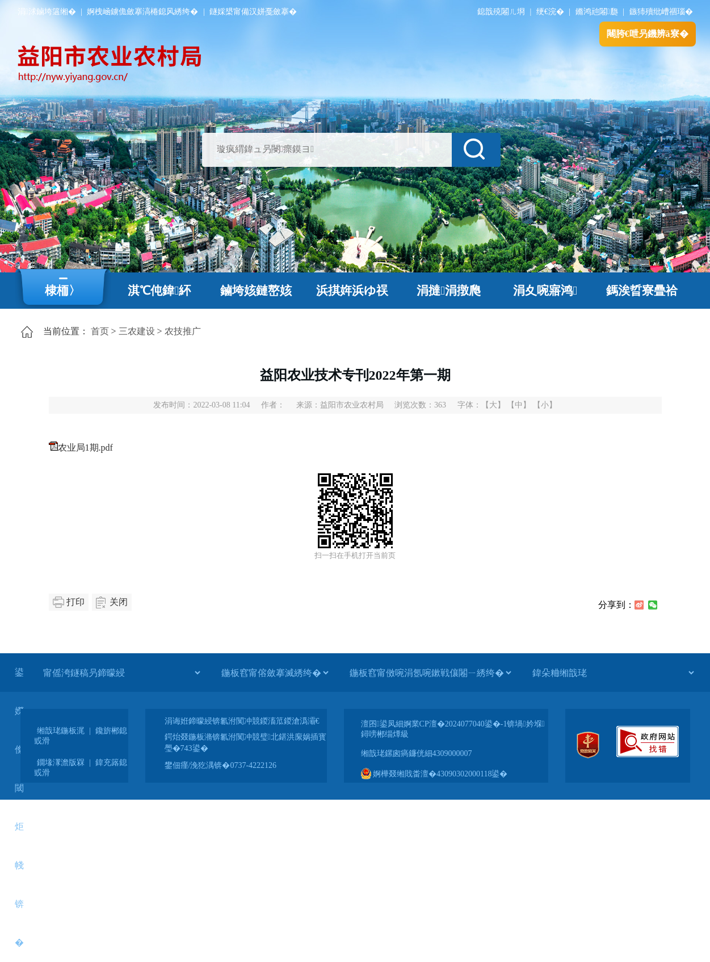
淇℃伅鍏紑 (159, 290)
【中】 (519, 405)
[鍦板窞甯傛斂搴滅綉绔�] (274, 672)
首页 (100, 331)
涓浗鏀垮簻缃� (47, 11)
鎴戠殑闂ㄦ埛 (501, 11)
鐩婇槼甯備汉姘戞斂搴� (253, 11)
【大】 (493, 405)
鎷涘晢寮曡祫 (642, 290)
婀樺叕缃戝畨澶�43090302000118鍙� (434, 774)
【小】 (545, 405)
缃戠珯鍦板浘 (61, 730)
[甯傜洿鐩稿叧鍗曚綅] (121, 672)
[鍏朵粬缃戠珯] (613, 672)
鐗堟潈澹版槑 (61, 762)
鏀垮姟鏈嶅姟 (256, 290)
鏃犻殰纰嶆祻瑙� (661, 11)
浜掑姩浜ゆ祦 (352, 290)
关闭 (119, 602)
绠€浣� (550, 11)
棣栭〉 (63, 290)
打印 (75, 602)
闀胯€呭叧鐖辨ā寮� (647, 34)
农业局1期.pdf (85, 447)
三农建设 (137, 331)
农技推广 (183, 331)
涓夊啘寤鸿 (545, 290)
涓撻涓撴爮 (449, 290)
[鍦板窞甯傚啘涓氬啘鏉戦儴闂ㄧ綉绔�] (430, 672)
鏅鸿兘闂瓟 (596, 11)
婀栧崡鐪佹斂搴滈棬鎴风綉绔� (142, 11)
